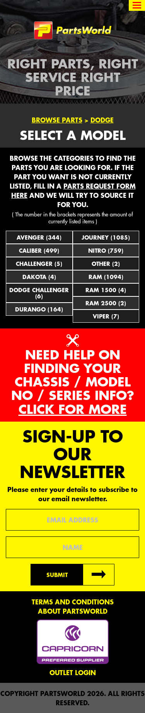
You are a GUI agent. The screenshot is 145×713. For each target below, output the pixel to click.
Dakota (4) (39, 277)
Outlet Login (72, 672)
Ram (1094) (106, 277)
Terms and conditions (73, 601)
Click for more (73, 409)
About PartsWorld (72, 611)
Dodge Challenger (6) (39, 293)
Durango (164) (39, 309)
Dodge (102, 120)
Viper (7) (106, 316)
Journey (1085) (106, 237)
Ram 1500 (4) (105, 290)
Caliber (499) (39, 250)
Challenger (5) (39, 263)
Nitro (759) (105, 250)
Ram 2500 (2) (105, 303)
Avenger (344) (39, 237)
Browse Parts (57, 120)
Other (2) (106, 263)
